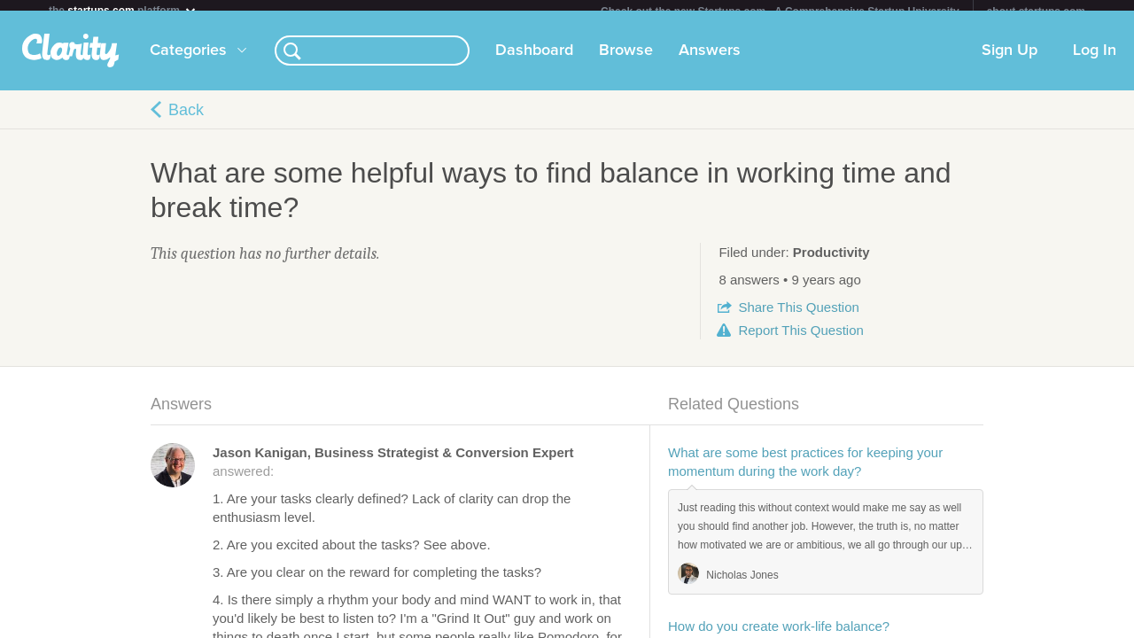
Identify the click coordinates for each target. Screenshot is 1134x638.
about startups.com (1036, 11)
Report (800, 340)
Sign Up (1009, 61)
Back (186, 120)
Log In (1094, 61)
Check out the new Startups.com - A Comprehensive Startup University (780, 11)
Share (798, 317)
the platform (123, 10)
